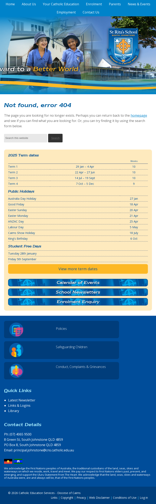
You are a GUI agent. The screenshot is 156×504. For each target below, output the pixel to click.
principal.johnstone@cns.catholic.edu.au (44, 450)
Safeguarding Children (71, 347)
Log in (144, 498)
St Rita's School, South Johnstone (103, 53)
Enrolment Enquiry (78, 301)
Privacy (81, 498)
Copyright (67, 498)
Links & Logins (19, 405)
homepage (139, 115)
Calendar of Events (78, 282)
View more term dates (78, 268)
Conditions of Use (124, 498)
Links (54, 498)
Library (13, 411)
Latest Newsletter (21, 400)
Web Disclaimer (99, 498)
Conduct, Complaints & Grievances (81, 366)
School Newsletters (78, 292)
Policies (61, 328)
